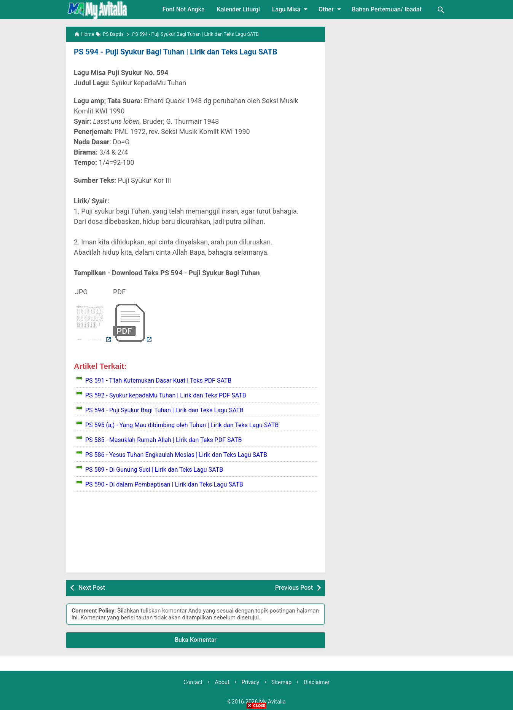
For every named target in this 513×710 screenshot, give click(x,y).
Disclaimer (317, 682)
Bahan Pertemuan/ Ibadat (387, 9)
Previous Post (294, 587)
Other (331, 9)
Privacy (251, 682)
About (222, 682)
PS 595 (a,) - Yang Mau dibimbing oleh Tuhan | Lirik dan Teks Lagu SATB (182, 425)
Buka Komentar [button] (196, 639)
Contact (192, 682)
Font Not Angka (184, 9)
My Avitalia (272, 702)
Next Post (91, 587)
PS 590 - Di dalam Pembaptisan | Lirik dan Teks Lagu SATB (164, 484)
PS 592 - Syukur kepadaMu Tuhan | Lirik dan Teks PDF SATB (165, 395)
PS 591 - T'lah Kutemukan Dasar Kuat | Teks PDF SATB (158, 380)
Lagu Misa (291, 9)
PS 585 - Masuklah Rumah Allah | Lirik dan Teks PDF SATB (163, 440)
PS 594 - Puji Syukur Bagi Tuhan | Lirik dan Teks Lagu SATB (175, 51)
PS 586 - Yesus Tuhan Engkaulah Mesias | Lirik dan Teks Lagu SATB (176, 454)
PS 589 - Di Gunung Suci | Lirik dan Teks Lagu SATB (154, 469)
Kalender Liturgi (238, 9)
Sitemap (281, 682)
